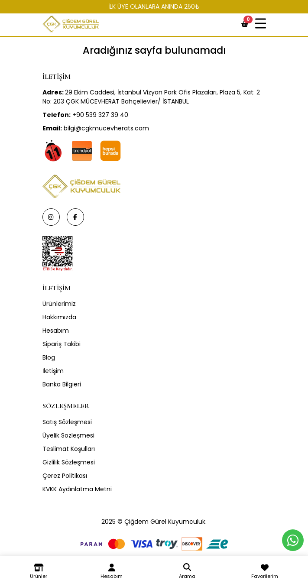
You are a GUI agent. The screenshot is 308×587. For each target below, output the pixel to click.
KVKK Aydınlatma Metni (77, 489)
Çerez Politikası (64, 475)
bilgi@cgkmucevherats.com (95, 128)
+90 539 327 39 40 (85, 114)
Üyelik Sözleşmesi (68, 435)
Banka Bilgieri (61, 384)
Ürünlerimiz (59, 303)
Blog (48, 357)
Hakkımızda (59, 317)
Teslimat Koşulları (68, 448)
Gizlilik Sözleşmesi (68, 462)
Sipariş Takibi (61, 344)
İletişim (53, 370)
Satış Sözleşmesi (67, 422)
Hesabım (55, 330)
